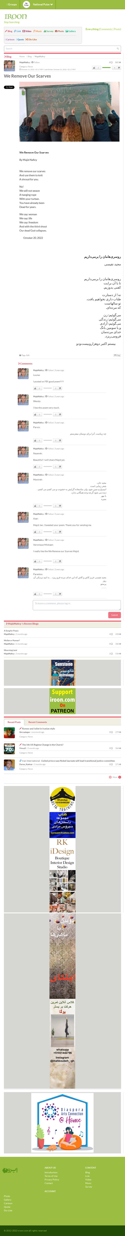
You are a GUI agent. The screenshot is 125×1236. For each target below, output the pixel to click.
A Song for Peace (11, 631)
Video (27, 31)
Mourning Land (10, 650)
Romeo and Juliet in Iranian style (38, 728)
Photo (59, 31)
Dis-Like (31, 39)
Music (37, 31)
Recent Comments (37, 722)
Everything (92, 29)
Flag (117, 355)
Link (17, 31)
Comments (106, 29)
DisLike (119, 68)
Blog (8, 31)
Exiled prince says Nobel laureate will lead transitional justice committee (78, 761)
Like (94, 68)
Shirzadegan (24, 732)
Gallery (71, 31)
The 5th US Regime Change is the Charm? (42, 744)
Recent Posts (14, 722)
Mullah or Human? (12, 640)
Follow (35, 62)
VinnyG (22, 748)
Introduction (51, 1172)
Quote (20, 39)
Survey (48, 31)
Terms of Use (51, 1176)
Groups (12, 4)
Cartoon (9, 39)
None (30, 67)
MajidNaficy (24, 62)
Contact (49, 1183)
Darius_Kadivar (26, 764)
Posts (117, 29)
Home (22, 56)
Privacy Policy (52, 1179)
